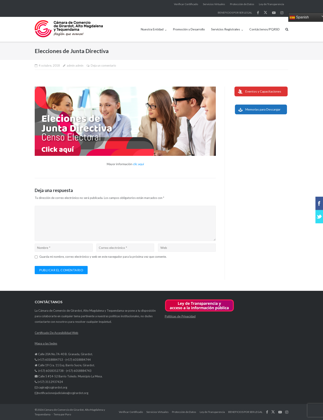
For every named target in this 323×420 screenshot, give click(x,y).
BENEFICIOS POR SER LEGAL (235, 12)
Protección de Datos (242, 4)
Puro (68, 414)
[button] (199, 311)
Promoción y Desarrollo (189, 29)
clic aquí (138, 164)
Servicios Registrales (225, 29)
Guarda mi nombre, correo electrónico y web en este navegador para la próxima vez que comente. (103, 256)
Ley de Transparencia (271, 4)
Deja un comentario (103, 65)
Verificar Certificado (186, 4)
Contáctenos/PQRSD (264, 29)
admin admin (75, 65)
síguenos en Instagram (281, 12)
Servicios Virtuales (214, 4)
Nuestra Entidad (152, 29)
